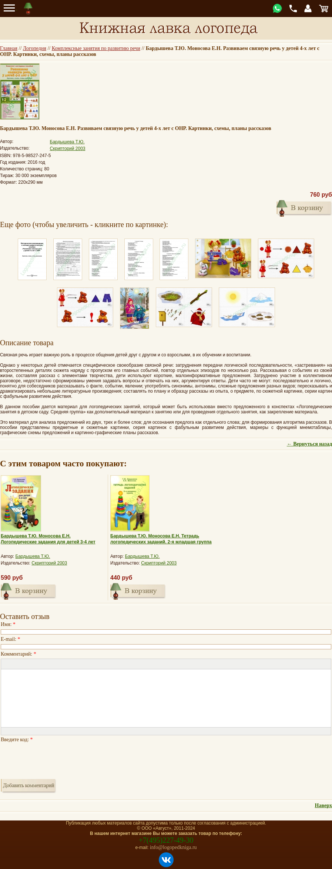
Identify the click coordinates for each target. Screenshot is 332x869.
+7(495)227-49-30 (166, 840)
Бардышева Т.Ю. (67, 141)
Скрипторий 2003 (67, 148)
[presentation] (57, 758)
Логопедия (34, 48)
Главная (8, 48)
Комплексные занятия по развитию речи (96, 48)
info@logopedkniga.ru (173, 847)
